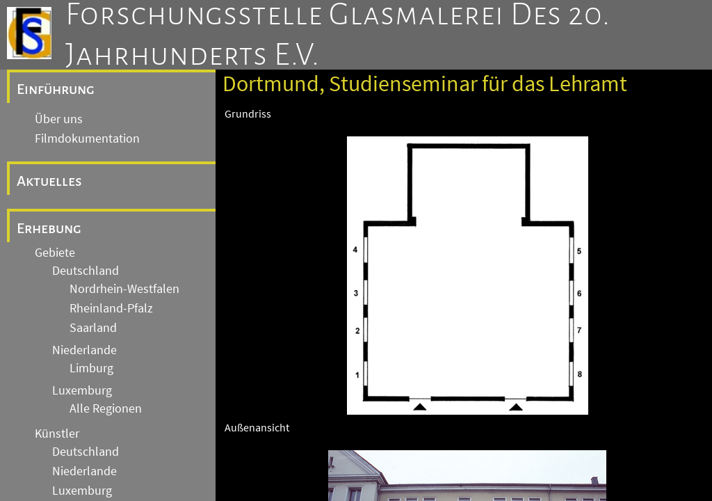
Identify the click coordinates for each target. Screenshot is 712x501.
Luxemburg (82, 390)
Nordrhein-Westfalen (124, 288)
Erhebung (49, 228)
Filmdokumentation (87, 138)
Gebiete (55, 252)
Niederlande (84, 350)
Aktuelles (49, 181)
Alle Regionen (106, 408)
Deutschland (85, 270)
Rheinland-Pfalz (111, 308)
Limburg (91, 368)
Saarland (93, 327)
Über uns (59, 119)
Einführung (56, 89)
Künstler (57, 433)
